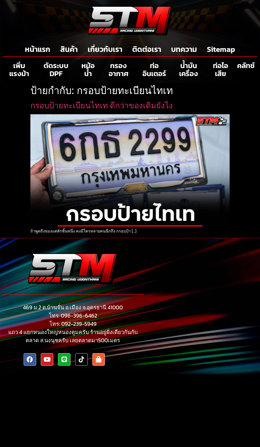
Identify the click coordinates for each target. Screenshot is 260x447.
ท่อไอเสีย (220, 69)
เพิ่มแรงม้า (19, 69)
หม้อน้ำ (88, 69)
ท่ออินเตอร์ (154, 69)
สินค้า (69, 49)
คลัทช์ (246, 65)
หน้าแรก (37, 49)
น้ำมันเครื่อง (188, 69)
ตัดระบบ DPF (56, 69)
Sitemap (221, 49)
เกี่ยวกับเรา (105, 49)
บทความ (184, 49)
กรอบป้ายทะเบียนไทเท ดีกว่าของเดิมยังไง (101, 105)
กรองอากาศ (119, 69)
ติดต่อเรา (146, 49)
